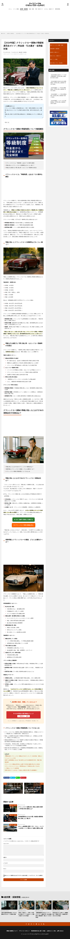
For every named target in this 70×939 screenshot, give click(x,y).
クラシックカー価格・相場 (57, 45)
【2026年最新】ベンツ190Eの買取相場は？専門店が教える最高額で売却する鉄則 (58, 96)
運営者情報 (57, 9)
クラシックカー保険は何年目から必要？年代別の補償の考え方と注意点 (22, 764)
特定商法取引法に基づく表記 (38, 930)
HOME (4, 33)
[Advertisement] (35, 21)
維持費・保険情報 (24, 9)
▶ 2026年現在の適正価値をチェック (23, 715)
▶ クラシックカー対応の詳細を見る (23, 525)
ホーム (10, 9)
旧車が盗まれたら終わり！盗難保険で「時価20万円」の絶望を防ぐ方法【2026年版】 (60, 914)
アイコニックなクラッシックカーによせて (39, 934)
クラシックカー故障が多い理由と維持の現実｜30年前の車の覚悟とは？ (30, 807)
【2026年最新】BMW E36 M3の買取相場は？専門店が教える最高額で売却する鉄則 (58, 83)
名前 (4, 857)
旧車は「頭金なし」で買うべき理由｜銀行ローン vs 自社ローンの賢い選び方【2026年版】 (26, 914)
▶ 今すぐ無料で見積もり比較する (23, 519)
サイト (4, 868)
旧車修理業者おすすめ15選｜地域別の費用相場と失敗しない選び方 (30, 817)
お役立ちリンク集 (51, 930)
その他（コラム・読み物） (57, 62)
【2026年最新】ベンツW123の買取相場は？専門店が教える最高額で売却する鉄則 (58, 89)
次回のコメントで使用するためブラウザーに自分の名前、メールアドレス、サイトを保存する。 (23, 876)
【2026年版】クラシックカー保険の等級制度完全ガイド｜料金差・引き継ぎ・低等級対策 (32, 33)
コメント (5, 843)
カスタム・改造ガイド (49, 9)
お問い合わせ (60, 930)
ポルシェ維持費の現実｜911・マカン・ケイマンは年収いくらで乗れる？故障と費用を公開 (31, 827)
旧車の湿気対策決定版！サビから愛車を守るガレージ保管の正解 (9, 913)
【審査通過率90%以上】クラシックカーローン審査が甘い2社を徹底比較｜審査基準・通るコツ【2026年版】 (44, 915)
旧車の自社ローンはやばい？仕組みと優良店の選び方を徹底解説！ (21, 770)
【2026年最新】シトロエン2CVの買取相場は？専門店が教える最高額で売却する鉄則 (58, 102)
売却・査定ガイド (39, 9)
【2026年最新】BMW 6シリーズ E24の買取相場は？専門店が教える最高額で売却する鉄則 (58, 76)
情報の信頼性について (12, 930)
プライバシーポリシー (24, 930)
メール (5, 863)
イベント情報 (16, 9)
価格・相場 (31, 9)
